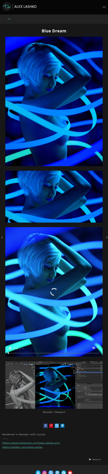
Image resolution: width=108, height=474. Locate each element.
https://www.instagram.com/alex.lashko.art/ (31, 442)
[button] (94, 459)
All (9, 19)
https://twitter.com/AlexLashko (22, 447)
